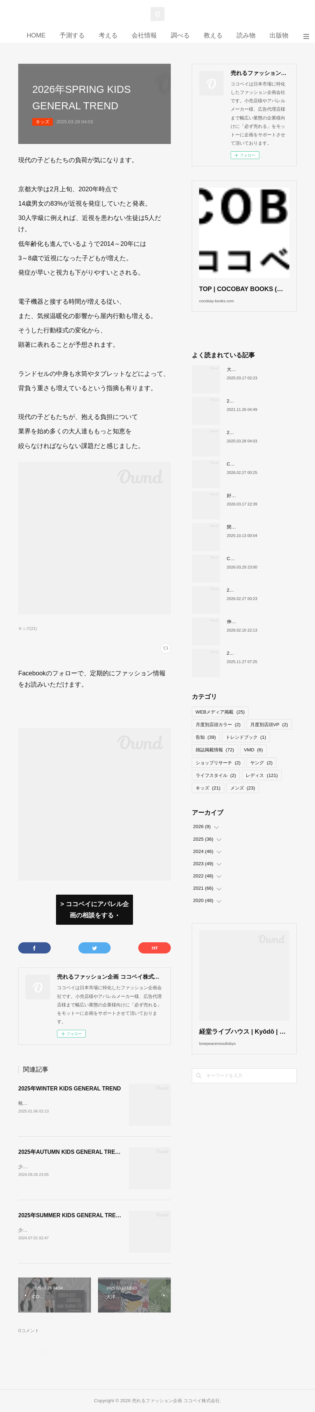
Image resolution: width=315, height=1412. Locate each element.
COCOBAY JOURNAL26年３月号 (261, 474)
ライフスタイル (216, 785)
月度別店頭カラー (218, 735)
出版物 (279, 35)
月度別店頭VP (269, 735)
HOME (36, 35)
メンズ (242, 798)
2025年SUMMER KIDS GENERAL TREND (71, 1215)
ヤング (261, 773)
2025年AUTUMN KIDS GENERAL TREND (70, 1152)
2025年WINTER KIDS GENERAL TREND (69, 1088)
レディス (262, 785)
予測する (72, 35)
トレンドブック (246, 748)
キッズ (42, 121)
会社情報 (144, 35)
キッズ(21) (27, 628)
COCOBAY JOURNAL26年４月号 (261, 569)
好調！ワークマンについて (254, 506)
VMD (253, 760)
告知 (206, 748)
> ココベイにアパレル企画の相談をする (94, 910)
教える (213, 35)
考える (108, 35)
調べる (180, 35)
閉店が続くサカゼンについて (256, 537)
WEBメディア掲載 (220, 722)
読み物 (246, 35)
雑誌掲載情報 (215, 760)
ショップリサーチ (218, 773)
